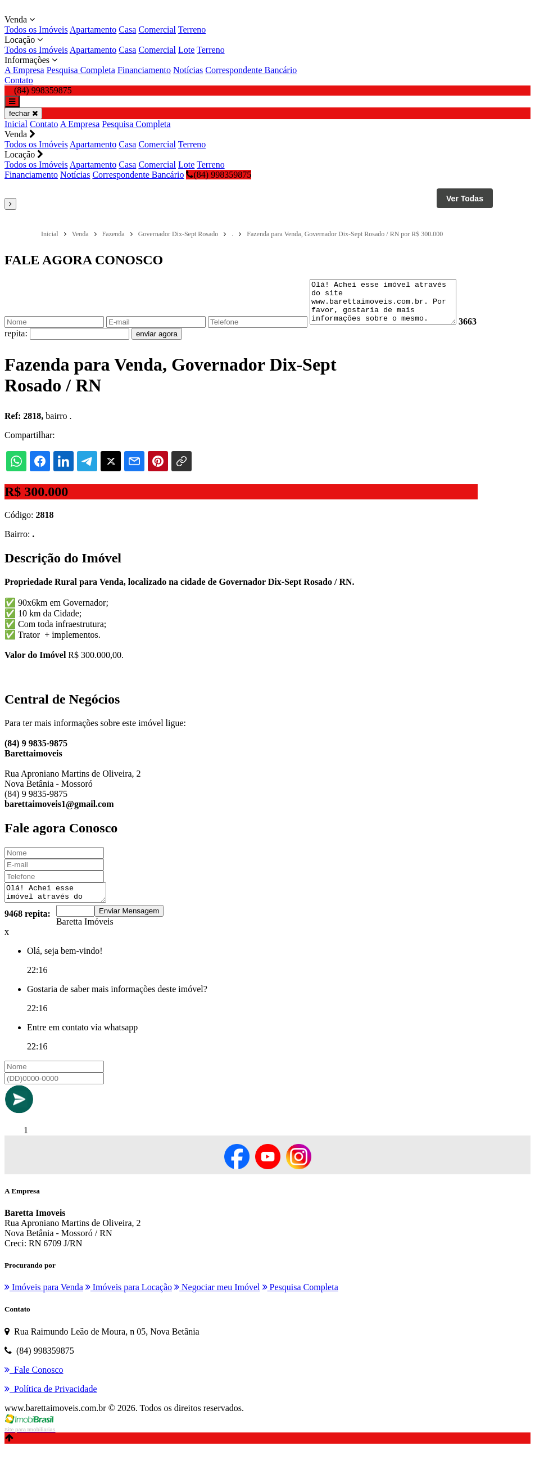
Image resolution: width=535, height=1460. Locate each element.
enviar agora (177, 342)
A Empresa (24, 70)
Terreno (192, 29)
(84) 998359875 (218, 174)
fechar (23, 113)
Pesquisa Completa (81, 70)
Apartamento (93, 29)
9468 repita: (27, 925)
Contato (18, 80)
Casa (127, 29)
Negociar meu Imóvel (217, 1299)
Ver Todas (464, 198)
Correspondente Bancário (251, 70)
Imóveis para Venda (43, 1299)
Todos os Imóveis (36, 29)
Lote (186, 50)
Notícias (188, 70)
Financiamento (144, 70)
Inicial (16, 124)
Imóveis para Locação (128, 1299)
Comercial (157, 29)
